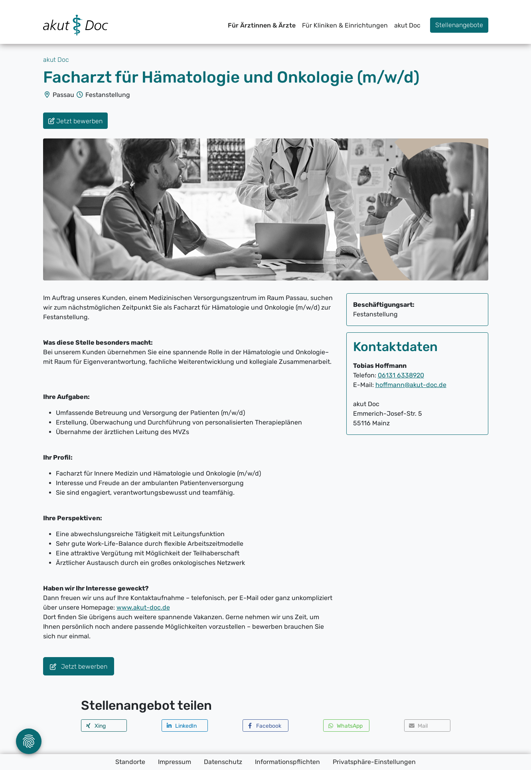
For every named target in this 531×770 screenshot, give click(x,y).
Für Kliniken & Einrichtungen (345, 25)
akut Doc (407, 25)
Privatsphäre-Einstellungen (374, 762)
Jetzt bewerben (78, 667)
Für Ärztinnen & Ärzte (262, 25)
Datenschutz (223, 762)
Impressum (174, 762)
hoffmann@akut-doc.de (410, 385)
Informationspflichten (287, 762)
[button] (104, 725)
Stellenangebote (459, 25)
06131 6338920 (401, 375)
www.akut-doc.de (143, 607)
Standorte (130, 762)
